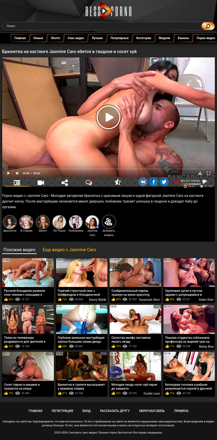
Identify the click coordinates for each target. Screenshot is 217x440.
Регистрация (62, 411)
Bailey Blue (206, 346)
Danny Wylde (97, 299)
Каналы (177, 38)
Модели (158, 38)
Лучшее (91, 38)
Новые (32, 38)
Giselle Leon (152, 393)
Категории (137, 38)
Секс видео (69, 38)
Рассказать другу (115, 411)
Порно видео (200, 38)
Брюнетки (9, 224)
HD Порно (59, 224)
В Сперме (26, 224)
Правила (181, 411)
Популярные (113, 38)
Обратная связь (152, 411)
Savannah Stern (149, 299)
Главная (14, 38)
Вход (86, 411)
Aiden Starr (206, 299)
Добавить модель (108, 226)
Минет (42, 224)
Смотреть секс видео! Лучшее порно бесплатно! (100, 432)
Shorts (49, 38)
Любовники (76, 224)
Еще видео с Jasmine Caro (69, 249)
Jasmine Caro (92, 226)
